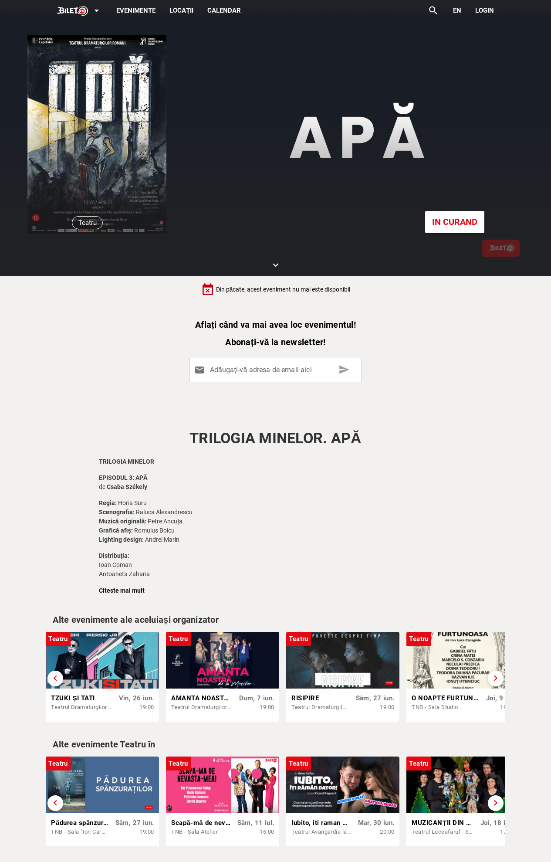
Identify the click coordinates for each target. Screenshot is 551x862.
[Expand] (79, 11)
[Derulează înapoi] (55, 678)
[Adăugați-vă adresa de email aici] (277, 370)
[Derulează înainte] (496, 678)
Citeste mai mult (122, 590)
